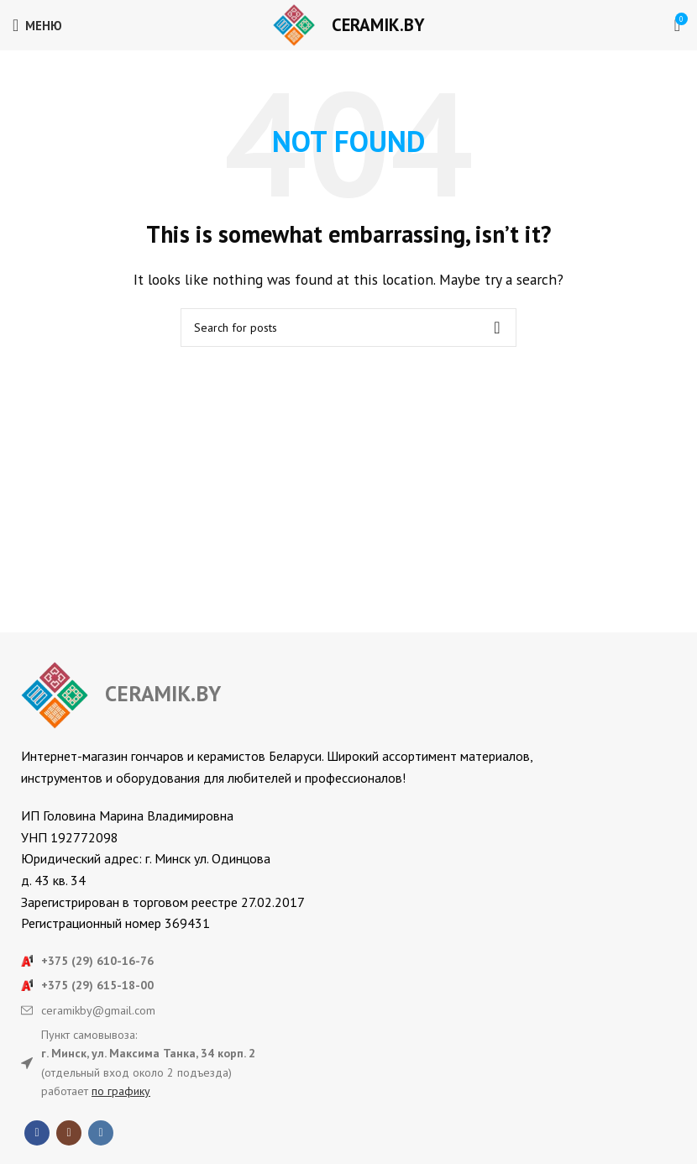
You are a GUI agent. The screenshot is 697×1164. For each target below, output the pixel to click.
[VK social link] (100, 1133)
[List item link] (348, 961)
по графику (121, 1090)
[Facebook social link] (37, 1133)
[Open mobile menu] (37, 25)
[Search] (348, 327)
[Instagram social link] (68, 1133)
